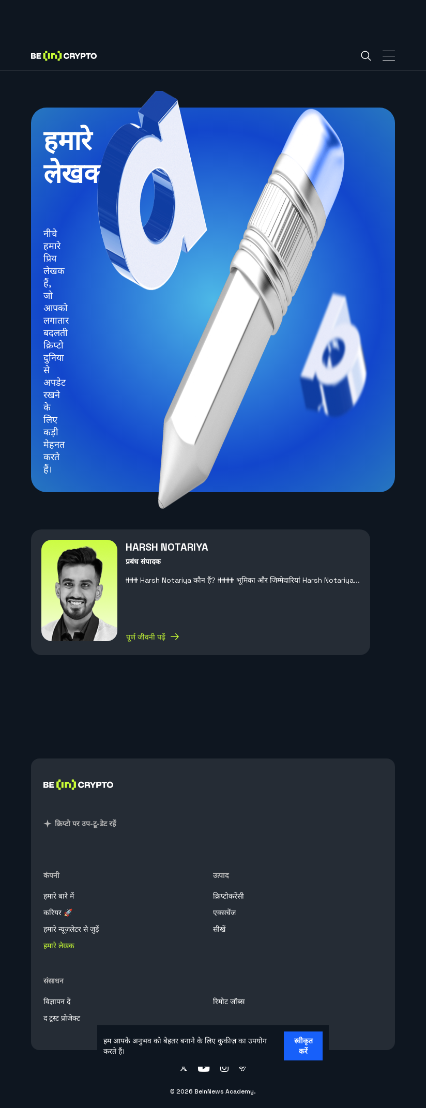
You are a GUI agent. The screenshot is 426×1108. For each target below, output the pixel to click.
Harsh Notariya (167, 547)
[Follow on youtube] (204, 1069)
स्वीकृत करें (303, 1046)
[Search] (366, 56)
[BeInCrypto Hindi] (78, 797)
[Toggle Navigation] (389, 56)
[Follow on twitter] (183, 1069)
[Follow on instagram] (224, 1069)
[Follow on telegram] (243, 1069)
